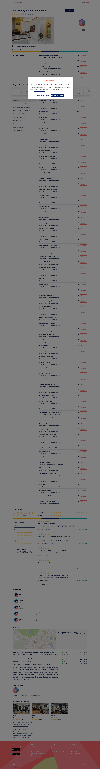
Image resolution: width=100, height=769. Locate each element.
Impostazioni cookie (43, 95)
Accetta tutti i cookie (57, 95)
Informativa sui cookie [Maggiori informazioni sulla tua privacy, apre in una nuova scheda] (39, 91)
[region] (50, 88)
